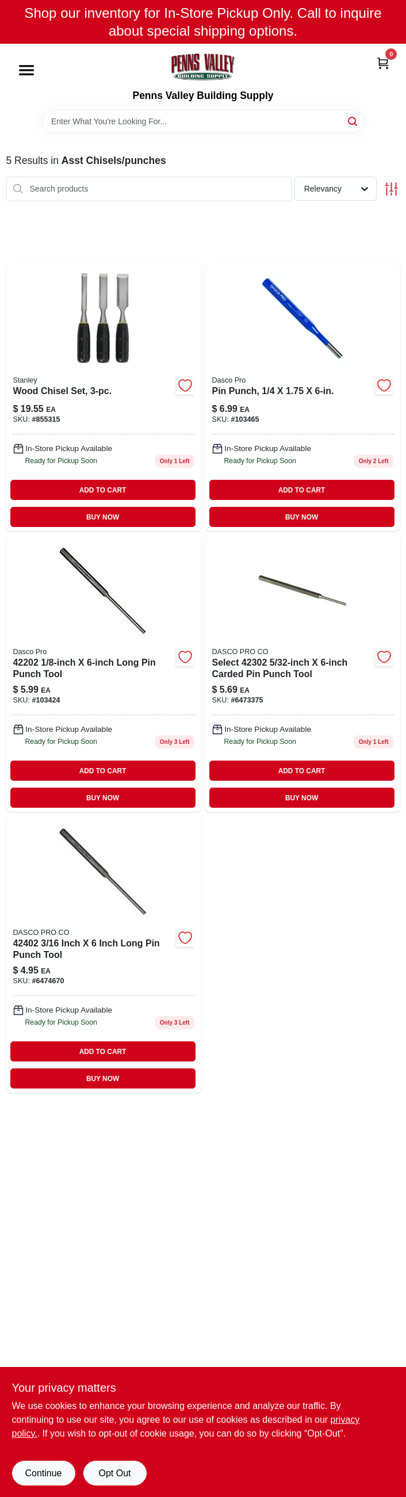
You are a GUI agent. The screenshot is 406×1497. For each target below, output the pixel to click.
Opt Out (114, 1473)
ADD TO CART (103, 490)
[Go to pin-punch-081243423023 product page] (302, 673)
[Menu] (26, 70)
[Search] (353, 120)
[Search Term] (203, 121)
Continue (43, 1473)
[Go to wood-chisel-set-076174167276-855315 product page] (103, 397)
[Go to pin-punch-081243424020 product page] (103, 954)
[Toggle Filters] (391, 189)
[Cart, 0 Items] (383, 62)
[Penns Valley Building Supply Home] (203, 67)
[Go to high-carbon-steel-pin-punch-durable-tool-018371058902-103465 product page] (302, 397)
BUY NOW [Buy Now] (102, 517)
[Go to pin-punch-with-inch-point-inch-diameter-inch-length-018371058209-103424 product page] (103, 673)
